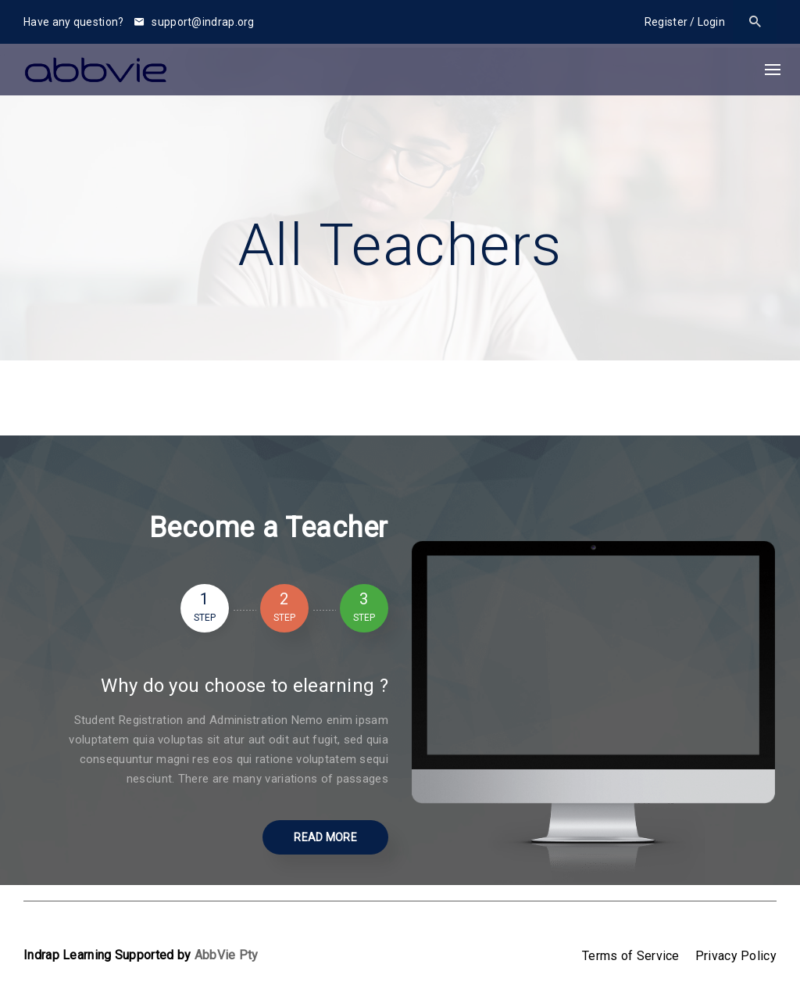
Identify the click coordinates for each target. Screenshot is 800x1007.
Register (666, 22)
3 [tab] (364, 608)
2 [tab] (284, 608)
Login (712, 22)
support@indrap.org (194, 22)
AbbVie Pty (227, 955)
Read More (325, 837)
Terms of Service (631, 955)
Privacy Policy (736, 955)
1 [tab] (204, 608)
